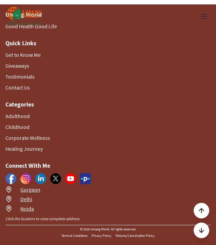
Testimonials (20, 76)
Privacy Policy (102, 235)
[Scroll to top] (201, 210)
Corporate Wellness (27, 137)
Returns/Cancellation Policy (135, 235)
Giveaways (17, 65)
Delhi (26, 199)
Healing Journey (24, 148)
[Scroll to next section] (201, 230)
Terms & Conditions (74, 235)
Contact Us (17, 87)
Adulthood (17, 116)
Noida (27, 208)
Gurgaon (30, 189)
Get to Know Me (23, 54)
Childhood (17, 127)
